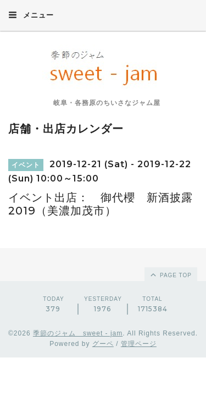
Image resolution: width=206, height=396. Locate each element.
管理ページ (139, 344)
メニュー (31, 14)
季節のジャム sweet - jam (78, 333)
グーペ (103, 344)
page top (170, 274)
